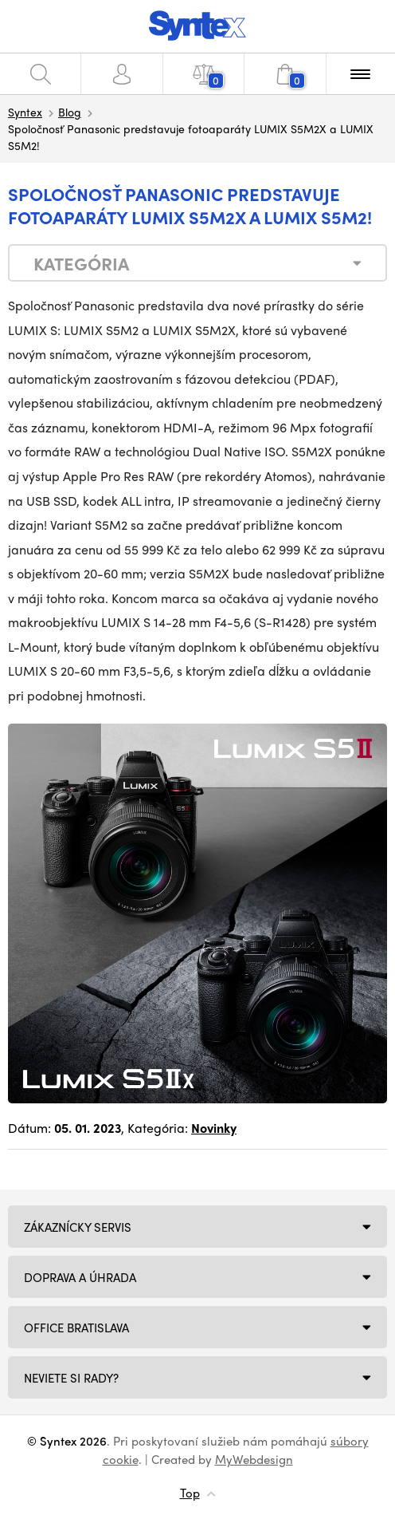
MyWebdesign (254, 1459)
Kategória (81, 263)
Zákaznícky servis (77, 1227)
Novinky (214, 1128)
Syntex (25, 112)
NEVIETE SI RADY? (71, 1378)
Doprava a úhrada (80, 1277)
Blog (69, 112)
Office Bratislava (76, 1327)
